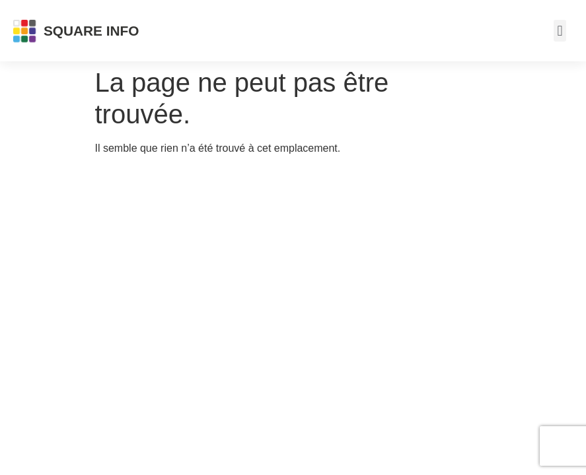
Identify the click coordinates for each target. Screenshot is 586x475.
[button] (560, 31)
